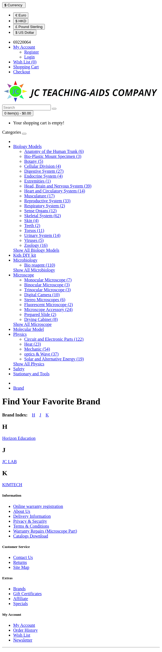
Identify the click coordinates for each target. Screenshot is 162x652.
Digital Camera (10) (42, 294)
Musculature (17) (39, 196)
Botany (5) (33, 161)
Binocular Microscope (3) (47, 284)
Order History (25, 630)
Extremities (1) (37, 181)
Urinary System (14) (42, 235)
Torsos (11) (34, 230)
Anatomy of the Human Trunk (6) (54, 151)
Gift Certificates (27, 593)
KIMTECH (12, 484)
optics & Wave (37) (41, 354)
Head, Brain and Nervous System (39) (57, 186)
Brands (19, 588)
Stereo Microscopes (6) (44, 299)
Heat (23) (32, 344)
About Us (21, 511)
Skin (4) (31, 220)
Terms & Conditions (31, 526)
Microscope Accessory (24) (48, 309)
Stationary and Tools (31, 373)
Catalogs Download (30, 536)
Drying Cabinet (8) (41, 319)
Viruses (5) (34, 240)
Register (31, 52)
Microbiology (25, 260)
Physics (20, 334)
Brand (18, 388)
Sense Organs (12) (40, 210)
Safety (18, 368)
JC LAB (9, 461)
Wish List (21, 635)
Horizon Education (18, 438)
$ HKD (20, 21)
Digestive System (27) (44, 171)
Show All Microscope (32, 324)
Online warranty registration (38, 506)
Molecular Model (28, 329)
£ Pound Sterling (29, 27)
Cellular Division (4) (42, 166)
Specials (20, 603)
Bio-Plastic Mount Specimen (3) (52, 156)
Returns (20, 562)
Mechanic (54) (37, 349)
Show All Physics (28, 364)
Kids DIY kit (24, 255)
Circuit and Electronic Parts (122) (54, 339)
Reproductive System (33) (47, 200)
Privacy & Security (30, 521)
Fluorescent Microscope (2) (48, 304)
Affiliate (20, 598)
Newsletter (22, 640)
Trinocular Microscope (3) (47, 289)
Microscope (23, 275)
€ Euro (20, 15)
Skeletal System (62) (42, 215)
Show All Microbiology (34, 270)
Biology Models (27, 146)
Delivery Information (32, 516)
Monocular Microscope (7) (48, 280)
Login (29, 57)
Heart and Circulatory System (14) (54, 191)
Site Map (21, 567)
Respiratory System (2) (44, 205)
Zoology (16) (36, 245)
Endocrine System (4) (43, 176)
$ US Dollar (24, 32)
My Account (24, 625)
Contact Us (23, 557)
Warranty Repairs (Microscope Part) (45, 531)
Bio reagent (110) (39, 265)
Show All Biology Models (36, 250)
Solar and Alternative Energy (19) (54, 359)
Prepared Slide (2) (40, 314)
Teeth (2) (32, 225)
